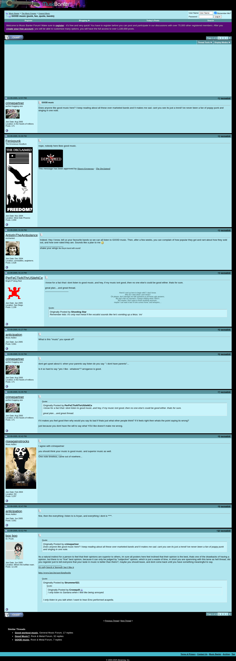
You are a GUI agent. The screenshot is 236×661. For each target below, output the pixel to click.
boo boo (11, 536)
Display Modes (221, 42)
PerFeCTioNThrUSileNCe (24, 278)
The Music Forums (29, 13)
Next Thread (126, 621)
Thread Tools (204, 42)
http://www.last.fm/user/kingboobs (54, 572)
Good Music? (22, 636)
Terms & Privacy (188, 654)
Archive (226, 654)
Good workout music (26, 632)
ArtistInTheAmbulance (22, 235)
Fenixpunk (13, 141)
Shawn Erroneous (85, 168)
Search (211, 20)
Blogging (83, 20)
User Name (194, 13)
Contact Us (202, 654)
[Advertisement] (35, 70)
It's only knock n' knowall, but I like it (56, 567)
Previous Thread (112, 621)
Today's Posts (152, 20)
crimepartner (15, 103)
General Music (44, 13)
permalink (225, 98)
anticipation (14, 334)
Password (193, 17)
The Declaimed (103, 168)
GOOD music (22, 639)
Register (28, 20)
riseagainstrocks (17, 441)
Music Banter (14, 13)
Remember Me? (222, 13)
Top (233, 654)
